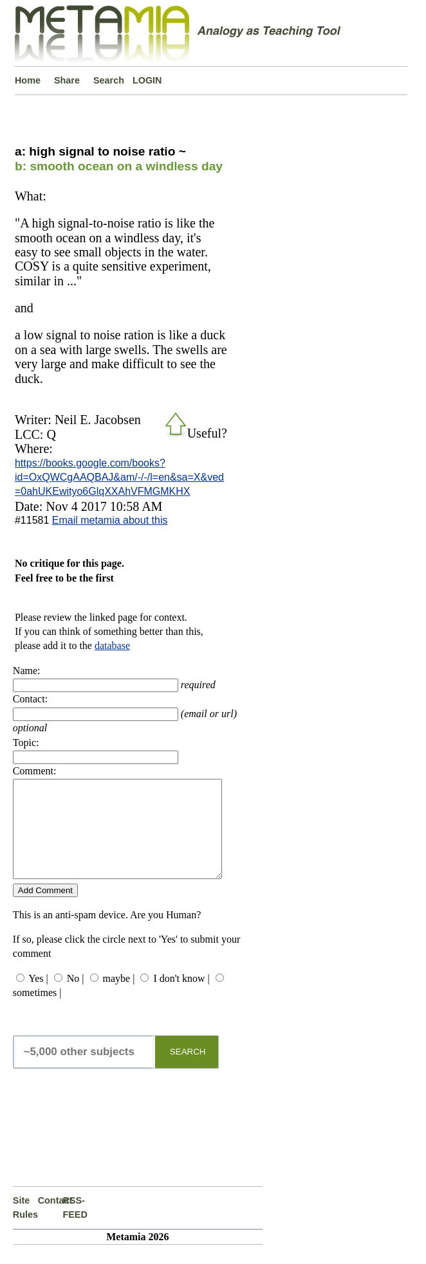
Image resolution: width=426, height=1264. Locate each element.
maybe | (119, 997)
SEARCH (188, 1071)
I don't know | (181, 997)
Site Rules (25, 1227)
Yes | (38, 997)
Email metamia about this (110, 520)
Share (67, 80)
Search (108, 80)
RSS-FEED (74, 1227)
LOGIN (147, 80)
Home (28, 80)
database (112, 645)
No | (75, 997)
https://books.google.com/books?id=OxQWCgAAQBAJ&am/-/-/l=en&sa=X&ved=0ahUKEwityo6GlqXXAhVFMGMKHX (119, 477)
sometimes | (37, 1011)
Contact (50, 1220)
